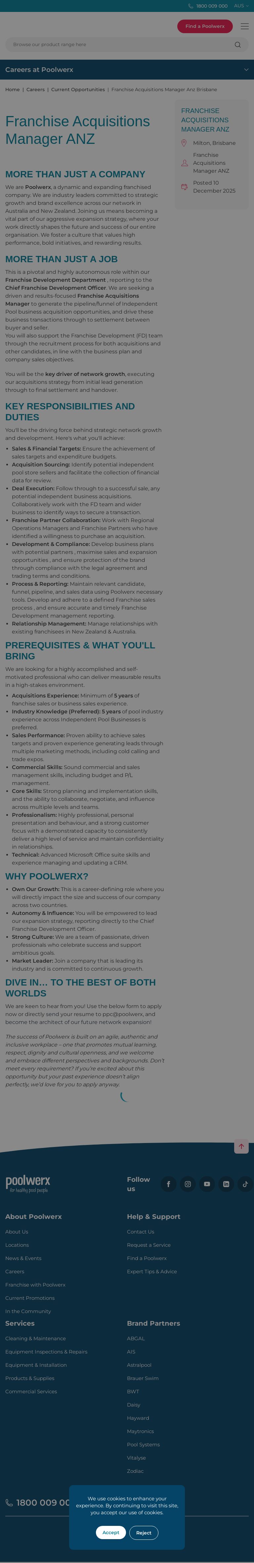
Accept (111, 1532)
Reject (143, 1533)
